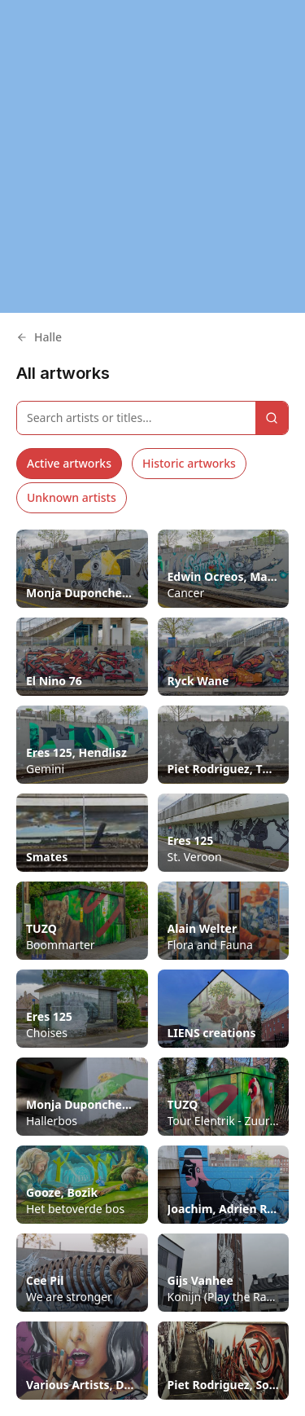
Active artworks (69, 463)
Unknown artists (71, 497)
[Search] (271, 418)
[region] (152, 156)
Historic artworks (189, 463)
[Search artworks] (136, 418)
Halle (39, 337)
